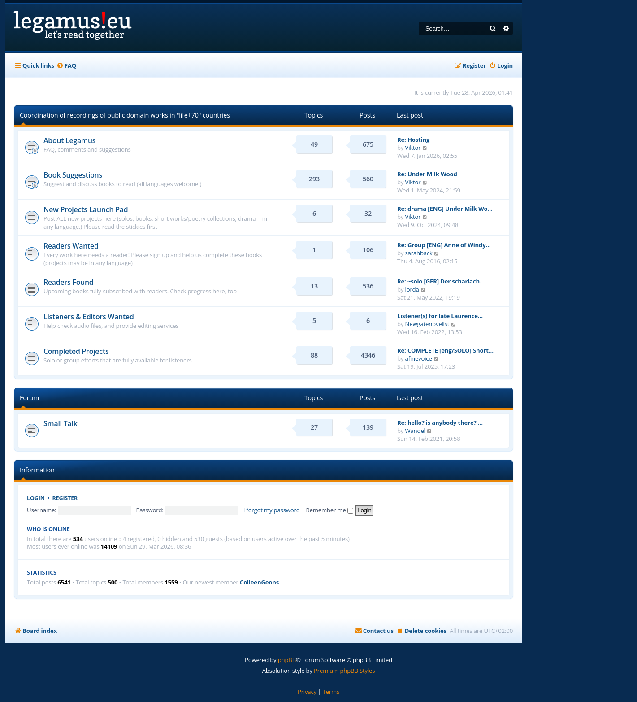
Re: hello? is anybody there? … (440, 423)
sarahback (419, 253)
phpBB (287, 660)
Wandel (415, 431)
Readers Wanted (71, 246)
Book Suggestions (72, 175)
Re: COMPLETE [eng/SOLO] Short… (445, 350)
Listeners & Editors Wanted (88, 317)
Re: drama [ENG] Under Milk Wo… (445, 209)
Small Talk (60, 423)
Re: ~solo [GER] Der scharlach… (441, 281)
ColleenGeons (259, 582)
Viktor (413, 148)
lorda (412, 289)
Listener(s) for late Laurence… (440, 316)
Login (36, 498)
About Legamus (69, 140)
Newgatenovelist (427, 324)
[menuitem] (66, 65)
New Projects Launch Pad (85, 209)
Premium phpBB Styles (344, 671)
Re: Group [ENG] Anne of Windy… (444, 245)
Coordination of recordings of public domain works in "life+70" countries (125, 115)
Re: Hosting (413, 139)
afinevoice (418, 358)
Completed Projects (76, 351)
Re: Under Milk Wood (427, 174)
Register (65, 498)
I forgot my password (271, 510)
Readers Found (68, 282)
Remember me (329, 510)
